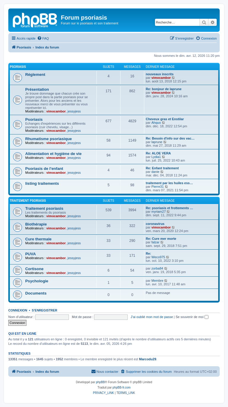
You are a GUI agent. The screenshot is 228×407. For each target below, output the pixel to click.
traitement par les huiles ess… (169, 183)
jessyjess (74, 111)
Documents (36, 293)
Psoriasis (18, 66)
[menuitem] (43, 38)
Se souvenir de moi (192, 317)
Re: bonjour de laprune (163, 89)
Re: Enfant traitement (162, 168)
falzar (155, 242)
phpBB (100, 382)
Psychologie (36, 281)
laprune (156, 142)
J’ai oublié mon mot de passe (152, 317)
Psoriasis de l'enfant (44, 168)
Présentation (37, 89)
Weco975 (158, 257)
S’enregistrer (44, 310)
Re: (148, 253)
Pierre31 (157, 186)
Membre (157, 280)
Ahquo (156, 122)
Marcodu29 (147, 359)
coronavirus (155, 224)
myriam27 (158, 211)
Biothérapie (36, 224)
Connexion (17, 310)
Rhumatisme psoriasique (48, 139)
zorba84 (157, 268)
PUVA (30, 254)
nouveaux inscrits (160, 74)
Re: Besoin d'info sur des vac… (170, 138)
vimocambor (161, 77)
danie (155, 171)
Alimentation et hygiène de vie (53, 153)
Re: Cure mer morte (161, 238)
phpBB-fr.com (122, 387)
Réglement (35, 74)
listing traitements (42, 183)
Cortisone (34, 269)
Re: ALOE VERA (158, 153)
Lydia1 (156, 157)
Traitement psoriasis (28, 200)
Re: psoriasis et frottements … (169, 208)
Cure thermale (38, 239)
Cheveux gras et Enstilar (165, 119)
